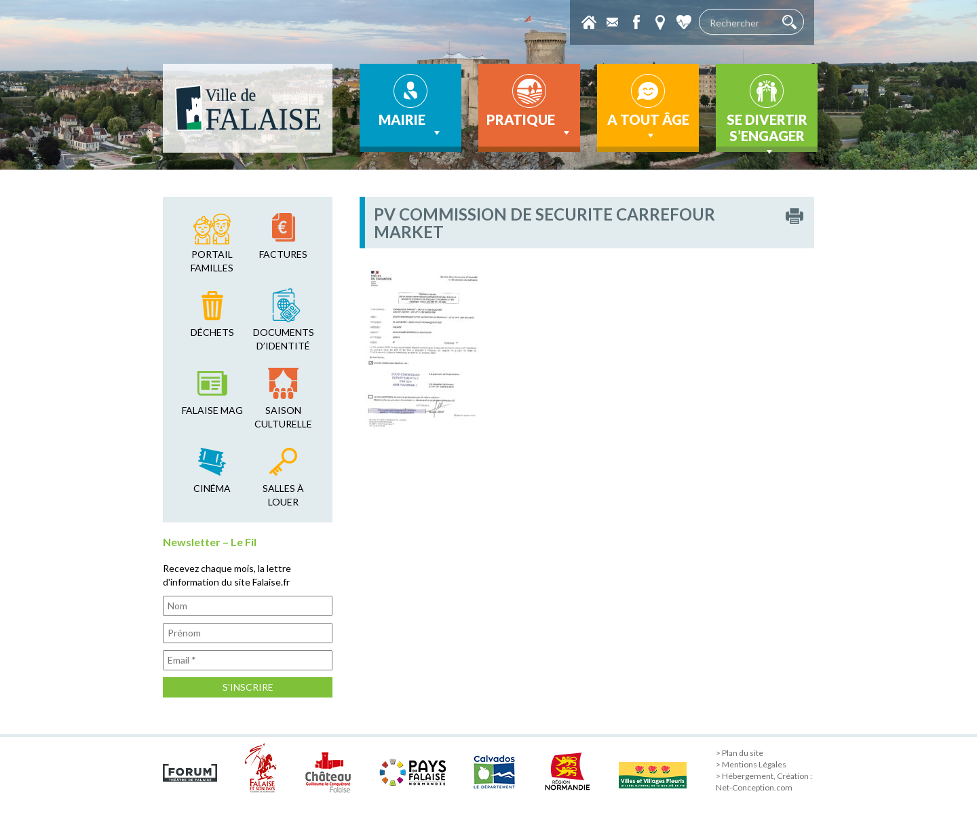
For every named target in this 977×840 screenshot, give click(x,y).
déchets (212, 332)
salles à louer (283, 495)
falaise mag (212, 410)
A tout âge (648, 126)
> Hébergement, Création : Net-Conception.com (764, 782)
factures (283, 254)
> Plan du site (739, 753)
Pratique (529, 125)
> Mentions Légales (751, 764)
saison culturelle (283, 416)
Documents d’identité (283, 338)
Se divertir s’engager (767, 131)
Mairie (411, 125)
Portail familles (212, 260)
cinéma (212, 488)
